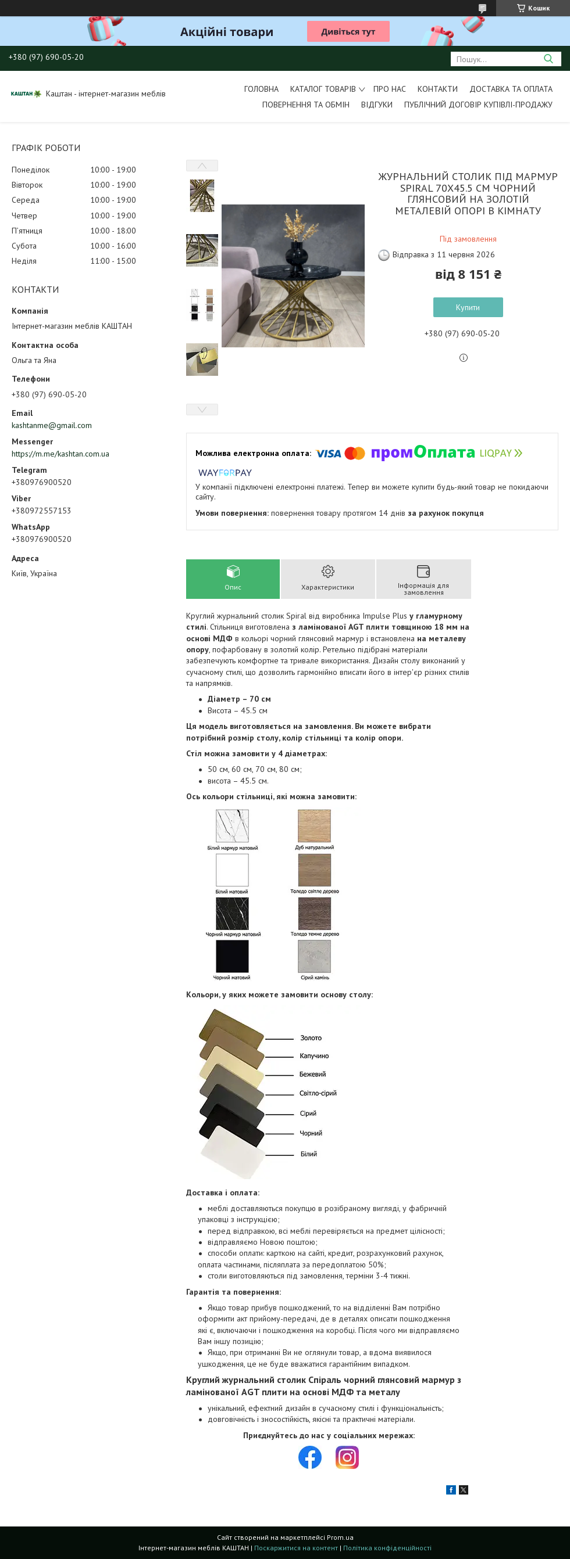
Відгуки (377, 104)
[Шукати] (548, 59)
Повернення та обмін (306, 104)
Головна (261, 89)
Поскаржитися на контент (296, 1547)
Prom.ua (340, 1537)
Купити (468, 307)
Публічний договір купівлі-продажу (478, 104)
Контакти (438, 89)
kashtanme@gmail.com (52, 425)
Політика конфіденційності (387, 1547)
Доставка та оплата (511, 89)
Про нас (389, 89)
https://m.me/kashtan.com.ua (60, 453)
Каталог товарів (323, 89)
